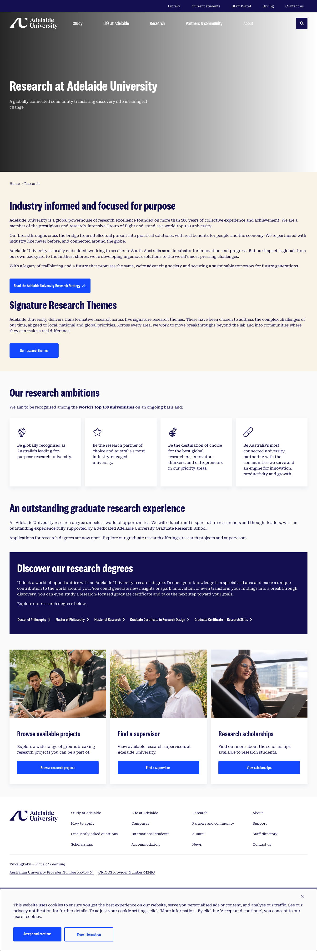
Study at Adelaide (86, 813)
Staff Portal (241, 6)
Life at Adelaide (144, 813)
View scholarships (259, 767)
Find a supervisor (158, 767)
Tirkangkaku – (37, 864)
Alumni (198, 834)
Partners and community (213, 823)
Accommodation (145, 844)
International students (150, 834)
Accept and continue (37, 933)
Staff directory (265, 834)
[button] (302, 896)
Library (174, 6)
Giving (268, 6)
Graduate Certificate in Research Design (157, 619)
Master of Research (107, 619)
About (258, 813)
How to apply (83, 823)
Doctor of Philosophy (32, 619)
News (197, 844)
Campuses (140, 823)
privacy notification (32, 911)
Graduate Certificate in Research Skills (221, 619)
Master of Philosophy (70, 619)
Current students (206, 6)
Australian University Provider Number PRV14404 (52, 872)
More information (89, 934)
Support (260, 823)
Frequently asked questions (94, 834)
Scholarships (82, 844)
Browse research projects (57, 767)
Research (199, 813)
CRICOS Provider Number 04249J (126, 872)
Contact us (294, 6)
